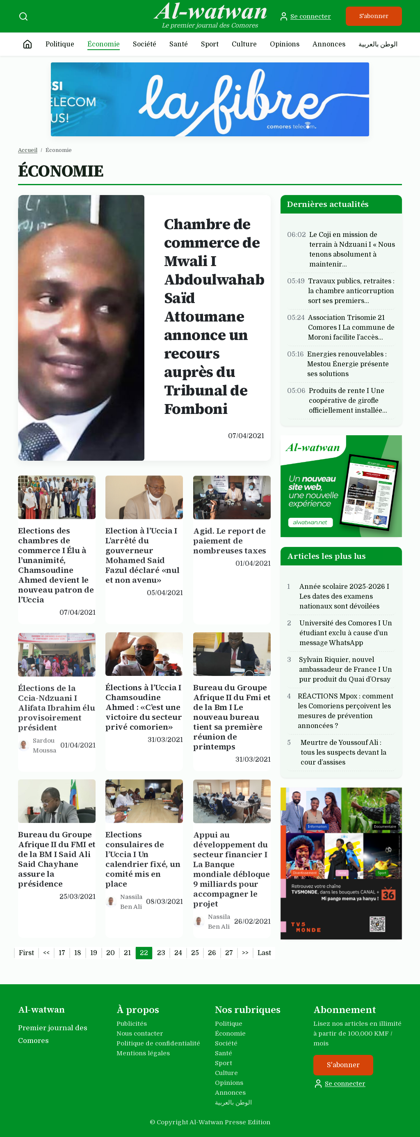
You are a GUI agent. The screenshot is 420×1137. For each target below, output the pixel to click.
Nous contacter (139, 1033)
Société (144, 44)
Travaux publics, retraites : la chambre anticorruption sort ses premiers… (351, 290)
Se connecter (305, 16)
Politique (60, 44)
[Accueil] (27, 44)
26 (212, 953)
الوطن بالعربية (377, 44)
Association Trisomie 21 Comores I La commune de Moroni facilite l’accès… (351, 327)
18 (77, 953)
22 (144, 953)
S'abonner (373, 16)
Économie (103, 44)
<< (46, 953)
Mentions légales (143, 1053)
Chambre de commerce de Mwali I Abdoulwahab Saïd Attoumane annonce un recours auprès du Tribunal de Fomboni (214, 316)
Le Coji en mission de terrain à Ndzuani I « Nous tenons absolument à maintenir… (352, 249)
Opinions (284, 44)
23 (161, 953)
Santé (178, 44)
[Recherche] (23, 16)
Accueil (27, 150)
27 (229, 953)
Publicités (131, 1023)
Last (264, 953)
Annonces (329, 44)
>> (245, 953)
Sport (210, 44)
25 (195, 953)
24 (178, 953)
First (26, 953)
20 (110, 953)
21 (127, 953)
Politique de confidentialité (158, 1043)
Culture (244, 44)
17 (62, 953)
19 (93, 953)
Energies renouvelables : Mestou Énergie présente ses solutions (348, 363)
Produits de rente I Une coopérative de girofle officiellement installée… (348, 400)
